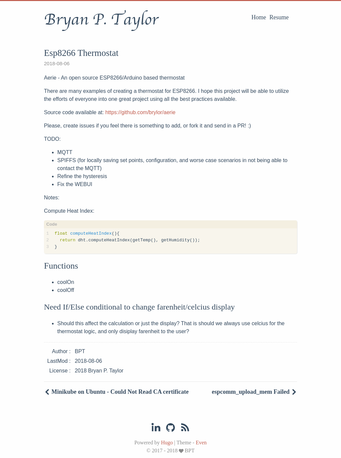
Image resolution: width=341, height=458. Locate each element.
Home (258, 17)
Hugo (167, 442)
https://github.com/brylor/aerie (140, 112)
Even (201, 442)
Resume (279, 17)
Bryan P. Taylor (101, 20)
